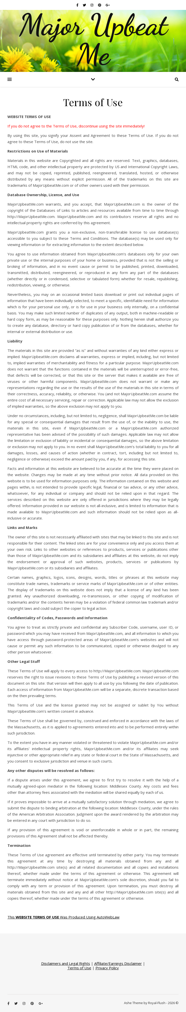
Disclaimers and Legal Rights (65, 963)
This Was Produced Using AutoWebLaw (63, 917)
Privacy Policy (107, 967)
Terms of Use (79, 967)
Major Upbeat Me (93, 39)
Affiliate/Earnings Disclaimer (118, 963)
